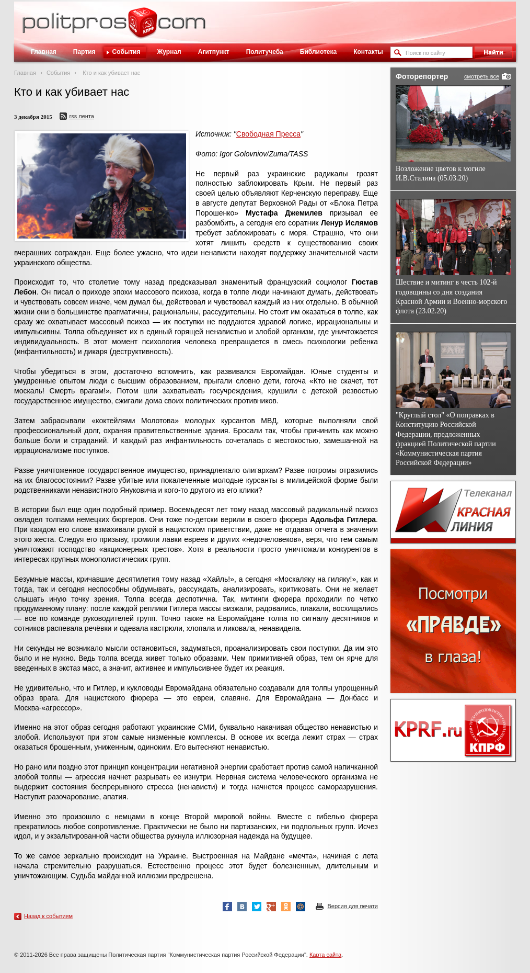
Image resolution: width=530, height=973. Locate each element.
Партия (84, 51)
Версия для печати (352, 906)
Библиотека (318, 51)
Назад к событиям (48, 916)
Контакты (368, 51)
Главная (43, 51)
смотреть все (481, 76)
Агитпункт (213, 51)
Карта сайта (325, 955)
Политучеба (264, 51)
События (126, 51)
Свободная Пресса (268, 134)
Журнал (169, 51)
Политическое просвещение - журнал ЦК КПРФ (142, 28)
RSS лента (82, 116)
